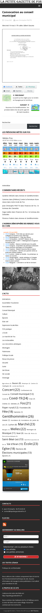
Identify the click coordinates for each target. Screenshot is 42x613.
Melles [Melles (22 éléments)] (18, 429)
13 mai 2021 (8, 20)
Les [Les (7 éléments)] (4, 425)
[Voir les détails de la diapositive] (21, 278)
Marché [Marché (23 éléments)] (26, 424)
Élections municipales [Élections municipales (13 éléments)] (17, 453)
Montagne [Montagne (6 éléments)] (31, 429)
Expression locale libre (10, 325)
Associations (6, 306)
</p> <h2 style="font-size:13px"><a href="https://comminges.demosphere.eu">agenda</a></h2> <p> (21, 247)
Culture (4, 314)
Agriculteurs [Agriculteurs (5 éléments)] (6, 383)
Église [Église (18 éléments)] (8, 448)
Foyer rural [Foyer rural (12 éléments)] (10, 407)
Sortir (4, 366)
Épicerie (5, 318)
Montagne (6, 348)
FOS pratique (7, 329)
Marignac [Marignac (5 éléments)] (6, 430)
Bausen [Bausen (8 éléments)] (16, 383)
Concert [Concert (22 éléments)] (11, 389)
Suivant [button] (37, 278)
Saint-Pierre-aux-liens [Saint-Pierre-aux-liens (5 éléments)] (31, 440)
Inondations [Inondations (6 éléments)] (26, 420)
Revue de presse (8, 359)
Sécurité (5, 363)
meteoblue (6, 185)
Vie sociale (6, 374)
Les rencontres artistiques (11, 344)
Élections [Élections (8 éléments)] (21, 449)
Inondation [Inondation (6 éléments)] (15, 420)
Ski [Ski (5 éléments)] (4, 444)
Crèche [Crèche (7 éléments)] (6, 404)
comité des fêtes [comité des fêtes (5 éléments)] (18, 386)
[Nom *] (21, 536)
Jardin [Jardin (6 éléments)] (35, 420)
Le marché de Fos (8, 336)
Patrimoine (6, 351)
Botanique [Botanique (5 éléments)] (26, 383)
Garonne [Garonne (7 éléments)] (18, 412)
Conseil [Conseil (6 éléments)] (5, 394)
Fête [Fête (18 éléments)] (7, 411)
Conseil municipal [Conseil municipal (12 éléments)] (22, 394)
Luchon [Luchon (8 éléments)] (12, 424)
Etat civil (5, 321)
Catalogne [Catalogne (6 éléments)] (6, 386)
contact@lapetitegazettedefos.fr (15, 511)
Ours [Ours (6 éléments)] (27, 433)
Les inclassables (8, 340)
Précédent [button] (5, 278)
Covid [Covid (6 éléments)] (5, 399)
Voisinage (5, 378)
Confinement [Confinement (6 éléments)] (26, 390)
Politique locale (7, 355)
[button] (38, 5)
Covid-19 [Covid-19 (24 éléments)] (18, 398)
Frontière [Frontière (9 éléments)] (24, 407)
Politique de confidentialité (11, 568)
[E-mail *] (21, 541)
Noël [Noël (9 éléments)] (19, 433)
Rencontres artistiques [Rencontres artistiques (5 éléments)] (9, 436)
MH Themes (34, 611)
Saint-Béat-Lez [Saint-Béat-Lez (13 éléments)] (12, 439)
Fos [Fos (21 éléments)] (25, 403)
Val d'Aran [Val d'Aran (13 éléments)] (15, 444)
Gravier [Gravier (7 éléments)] (6, 420)
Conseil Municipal (8, 310)
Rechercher (6, 122)
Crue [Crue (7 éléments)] (32, 399)
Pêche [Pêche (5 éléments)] (34, 433)
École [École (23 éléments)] (31, 443)
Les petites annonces (14, 552)
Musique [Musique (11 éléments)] (8, 433)
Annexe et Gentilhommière (29, 196)
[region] (21, 278)
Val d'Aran (5, 370)
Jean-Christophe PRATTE (23, 20)
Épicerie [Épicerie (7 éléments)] (6, 456)
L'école (4, 333)
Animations (6, 299)
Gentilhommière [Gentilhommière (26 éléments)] (18, 416)
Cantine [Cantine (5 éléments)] (34, 383)
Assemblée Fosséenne (10, 303)
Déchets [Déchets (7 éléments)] (15, 404)
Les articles (9, 549)
